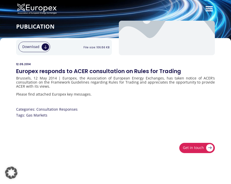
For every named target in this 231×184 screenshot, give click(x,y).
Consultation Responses (57, 109)
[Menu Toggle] (209, 9)
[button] (11, 173)
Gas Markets (36, 115)
